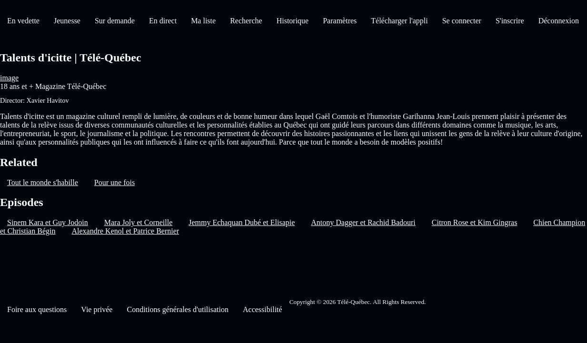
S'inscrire (510, 21)
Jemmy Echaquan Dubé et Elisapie (242, 222)
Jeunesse (67, 21)
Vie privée (96, 309)
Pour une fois (114, 182)
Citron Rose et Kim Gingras (474, 222)
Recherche (246, 21)
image (9, 78)
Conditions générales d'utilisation (178, 309)
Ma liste (203, 21)
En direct (163, 21)
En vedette (23, 21)
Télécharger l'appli (399, 21)
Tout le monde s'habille (42, 182)
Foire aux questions (37, 309)
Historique (293, 21)
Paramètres (340, 21)
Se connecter (461, 21)
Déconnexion (558, 21)
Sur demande (115, 21)
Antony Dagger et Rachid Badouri (363, 222)
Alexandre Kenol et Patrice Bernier (125, 231)
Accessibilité (262, 309)
